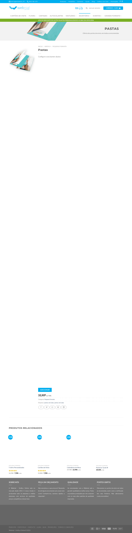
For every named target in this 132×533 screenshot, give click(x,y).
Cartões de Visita (18, 16)
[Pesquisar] (86, 8)
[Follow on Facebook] (120, 1)
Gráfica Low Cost (102, 1)
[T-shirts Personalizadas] (22, 448)
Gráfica (47, 46)
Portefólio (71, 1)
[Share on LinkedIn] (63, 407)
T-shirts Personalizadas (16, 467)
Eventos (97, 16)
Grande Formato (113, 16)
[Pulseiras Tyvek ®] (109, 448)
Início (40, 46)
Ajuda (87, 1)
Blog (93, 1)
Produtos (63, 1)
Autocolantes (56, 16)
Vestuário (71, 16)
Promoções (114, 1)
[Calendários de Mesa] (80, 448)
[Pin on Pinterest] (58, 407)
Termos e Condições (65, 527)
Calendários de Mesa (74, 467)
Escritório (84, 16)
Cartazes (43, 16)
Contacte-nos (47, 493)
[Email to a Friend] (52, 407)
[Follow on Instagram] (122, 1)
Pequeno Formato (60, 46)
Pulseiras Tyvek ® (102, 467)
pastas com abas (49, 402)
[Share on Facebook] (41, 407)
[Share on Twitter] (46, 407)
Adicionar (45, 390)
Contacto (80, 1)
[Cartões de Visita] (51, 448)
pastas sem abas (59, 402)
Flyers (32, 16)
